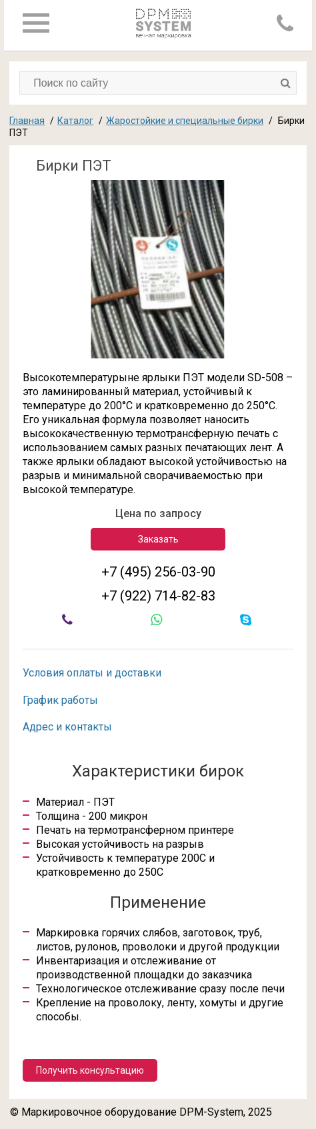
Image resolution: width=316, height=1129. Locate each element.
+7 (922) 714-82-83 (158, 596)
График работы (60, 700)
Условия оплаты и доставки (92, 672)
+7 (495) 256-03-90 (158, 572)
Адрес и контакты (67, 726)
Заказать (158, 539)
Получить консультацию (90, 1070)
